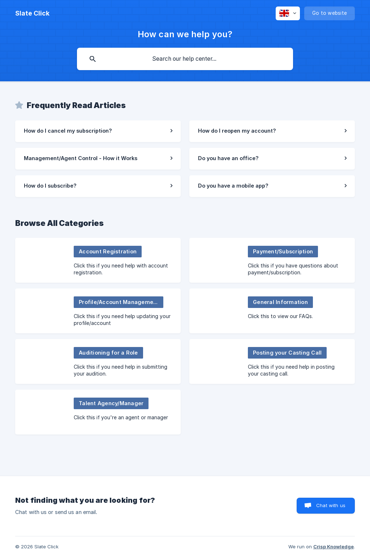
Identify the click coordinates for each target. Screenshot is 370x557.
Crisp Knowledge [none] (333, 546)
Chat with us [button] (330, 505)
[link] (98, 131)
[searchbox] (185, 59)
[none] (32, 13)
